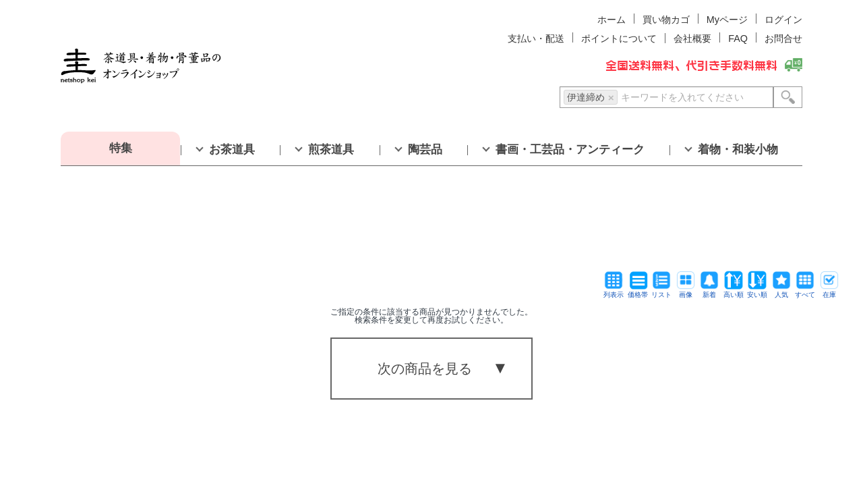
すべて (805, 291)
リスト (661, 291)
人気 (781, 291)
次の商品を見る (425, 368)
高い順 (733, 291)
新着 (709, 291)
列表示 (613, 291)
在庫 (829, 291)
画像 (686, 291)
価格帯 (638, 291)
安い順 (757, 291)
